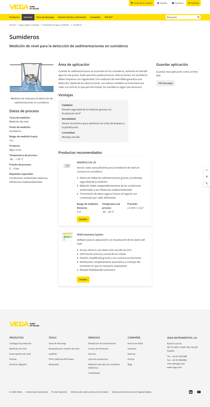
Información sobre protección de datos (89, 392)
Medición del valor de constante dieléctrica (104, 366)
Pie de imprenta (59, 392)
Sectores (28, 17)
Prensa (131, 359)
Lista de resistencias (98, 359)
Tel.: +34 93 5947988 (177, 356)
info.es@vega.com (176, 363)
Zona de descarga (45, 17)
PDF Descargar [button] (166, 83)
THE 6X (108, 17)
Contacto (132, 348)
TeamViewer (94, 373)
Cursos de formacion (98, 348)
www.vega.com (174, 367)
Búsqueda (54, 364)
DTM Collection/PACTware (61, 359)
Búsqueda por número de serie (64, 348)
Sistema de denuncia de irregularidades (131, 392)
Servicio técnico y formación (72, 17)
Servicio (92, 353)
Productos (14, 17)
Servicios (94, 337)
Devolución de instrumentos (102, 343)
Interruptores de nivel (20, 353)
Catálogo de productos (20, 343)
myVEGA (53, 353)
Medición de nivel (18, 348)
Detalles (83, 219)
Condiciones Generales (37, 392)
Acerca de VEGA (135, 343)
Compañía (95, 17)
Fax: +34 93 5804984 (177, 360)
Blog (130, 364)
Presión (13, 359)
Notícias (131, 353)
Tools (52, 337)
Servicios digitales (18, 364)
